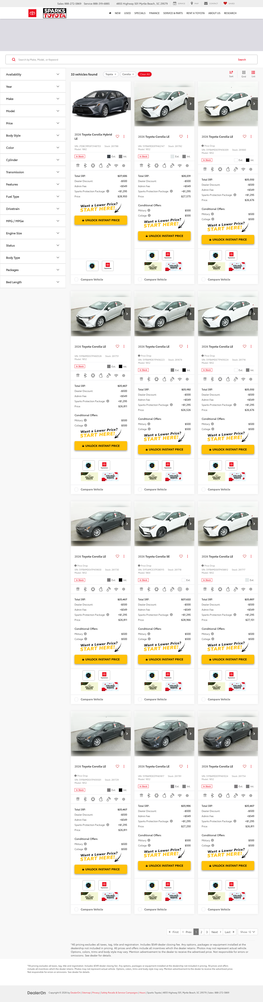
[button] (127, 103)
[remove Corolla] (128, 74)
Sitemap (86, 992)
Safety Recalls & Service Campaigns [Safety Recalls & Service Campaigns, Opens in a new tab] (119, 992)
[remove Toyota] (111, 74)
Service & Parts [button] (173, 13)
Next (216, 932)
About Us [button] (214, 13)
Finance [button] (154, 13)
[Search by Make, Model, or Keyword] (126, 59)
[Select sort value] (232, 74)
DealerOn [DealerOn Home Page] (75, 992)
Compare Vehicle (92, 279)
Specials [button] (140, 13)
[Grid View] (243, 74)
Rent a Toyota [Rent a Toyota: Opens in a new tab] (195, 13)
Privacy (95, 992)
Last (229, 932)
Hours (142, 992)
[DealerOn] (36, 992)
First (174, 932)
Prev (187, 932)
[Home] (110, 13)
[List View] (253, 74)
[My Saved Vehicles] (229, 3)
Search (242, 59)
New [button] (118, 13)
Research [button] (230, 13)
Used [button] (127, 13)
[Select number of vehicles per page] (248, 932)
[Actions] (124, 136)
